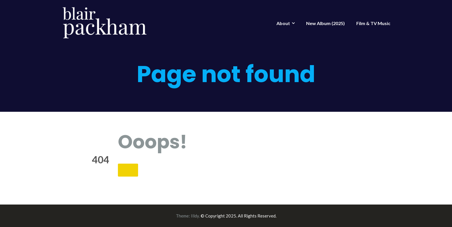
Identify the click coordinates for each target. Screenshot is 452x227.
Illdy (195, 215)
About (283, 23)
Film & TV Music (373, 23)
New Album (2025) (325, 23)
